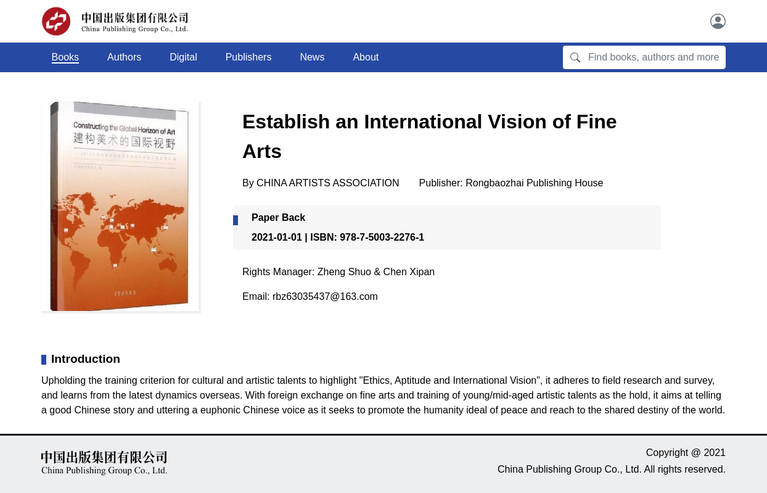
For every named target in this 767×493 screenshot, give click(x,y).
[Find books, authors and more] (657, 57)
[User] (718, 21)
